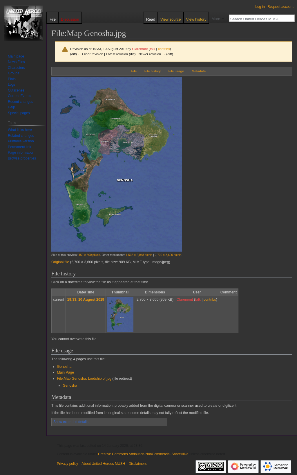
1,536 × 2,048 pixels (139, 255)
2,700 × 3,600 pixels (168, 255)
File (134, 71)
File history (152, 71)
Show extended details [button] (70, 422)
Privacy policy (67, 464)
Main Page (65, 372)
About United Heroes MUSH (103, 464)
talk (152, 49)
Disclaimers (137, 464)
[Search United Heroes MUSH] (258, 19)
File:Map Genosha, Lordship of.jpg (84, 379)
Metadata (199, 71)
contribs (164, 49)
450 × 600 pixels (89, 255)
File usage (176, 71)
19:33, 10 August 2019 (85, 299)
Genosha (64, 367)
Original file (60, 262)
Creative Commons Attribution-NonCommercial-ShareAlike (143, 454)
